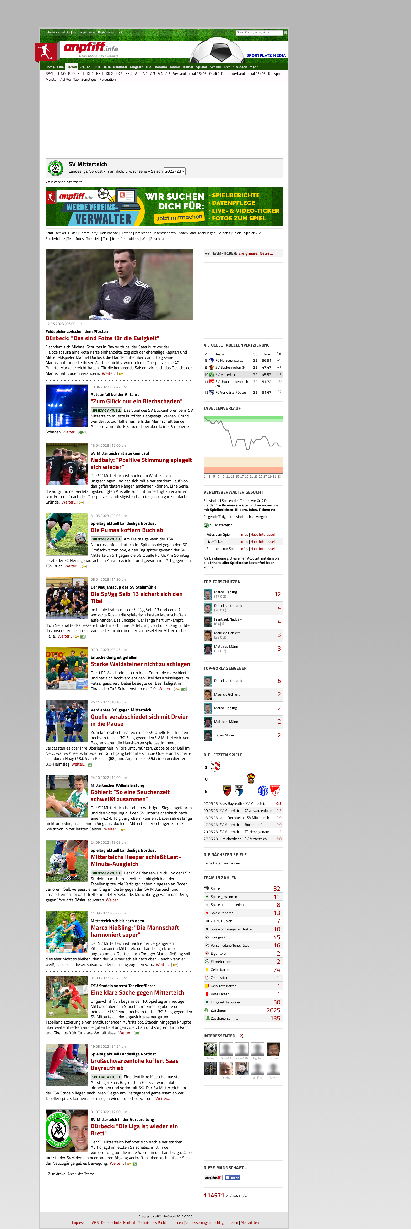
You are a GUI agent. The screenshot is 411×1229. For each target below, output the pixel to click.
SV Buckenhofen (228, 367)
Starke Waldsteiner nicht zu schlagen (141, 663)
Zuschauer (158, 238)
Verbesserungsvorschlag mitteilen (211, 1222)
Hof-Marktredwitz (58, 32)
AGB (95, 1222)
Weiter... (109, 373)
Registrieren (106, 32)
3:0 (279, 838)
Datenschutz (111, 1222)
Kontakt (129, 1222)
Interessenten (165, 233)
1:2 (279, 831)
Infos (244, 534)
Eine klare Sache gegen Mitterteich (137, 992)
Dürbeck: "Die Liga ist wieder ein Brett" (134, 1129)
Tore (106, 238)
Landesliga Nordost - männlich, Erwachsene (108, 171)
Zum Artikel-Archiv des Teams (71, 1173)
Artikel (61, 233)
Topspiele (93, 238)
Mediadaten (250, 1222)
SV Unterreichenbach (231, 381)
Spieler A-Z (252, 233)
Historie (126, 233)
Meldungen (206, 233)
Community (88, 233)
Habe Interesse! (263, 534)
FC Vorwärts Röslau (230, 392)
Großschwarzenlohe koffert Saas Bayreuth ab (135, 1064)
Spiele (237, 233)
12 (277, 594)
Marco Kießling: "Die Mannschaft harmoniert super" (135, 931)
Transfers (119, 238)
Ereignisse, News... (255, 253)
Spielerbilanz (55, 238)
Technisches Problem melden (160, 1222)
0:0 (279, 824)
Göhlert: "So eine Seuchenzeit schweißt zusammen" (130, 795)
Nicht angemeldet (84, 32)
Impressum (81, 1222)
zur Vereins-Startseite (65, 182)
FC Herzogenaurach (230, 360)
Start (49, 233)
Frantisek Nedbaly (228, 619)
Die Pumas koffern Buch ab (127, 529)
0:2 (279, 803)
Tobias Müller (224, 735)
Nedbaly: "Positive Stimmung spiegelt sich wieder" (141, 463)
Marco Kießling (225, 592)
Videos (134, 238)
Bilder (72, 233)
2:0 (279, 817)
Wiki (145, 238)
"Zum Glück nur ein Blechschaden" (137, 401)
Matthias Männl (226, 646)
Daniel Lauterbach (228, 605)
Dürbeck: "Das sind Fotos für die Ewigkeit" (102, 338)
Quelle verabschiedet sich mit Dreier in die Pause (139, 720)
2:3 (279, 810)
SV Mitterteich (226, 374)
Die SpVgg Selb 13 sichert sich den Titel (137, 597)
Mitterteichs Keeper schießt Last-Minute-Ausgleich (136, 860)
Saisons (224, 233)
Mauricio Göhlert (227, 632)
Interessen (143, 233)
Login (119, 32)
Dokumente (109, 233)
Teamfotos (75, 238)
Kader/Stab (187, 233)
